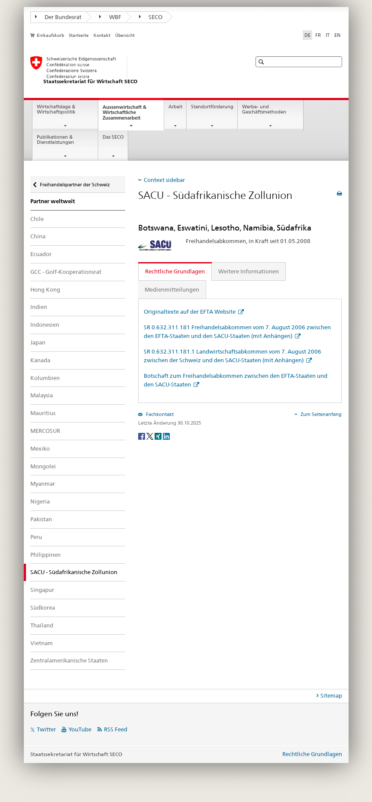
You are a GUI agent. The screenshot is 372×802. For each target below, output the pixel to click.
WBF (110, 17)
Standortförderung (212, 107)
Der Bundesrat (58, 17)
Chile (37, 218)
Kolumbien (45, 377)
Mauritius (42, 412)
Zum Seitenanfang (320, 414)
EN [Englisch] (337, 35)
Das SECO (113, 137)
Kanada (40, 360)
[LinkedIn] (166, 435)
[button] (262, 62)
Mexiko (40, 448)
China (37, 236)
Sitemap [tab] (331, 695)
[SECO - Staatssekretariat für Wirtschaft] (132, 70)
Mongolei (43, 466)
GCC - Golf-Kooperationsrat (65, 271)
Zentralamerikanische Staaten (69, 660)
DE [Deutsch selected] (307, 35)
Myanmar (42, 483)
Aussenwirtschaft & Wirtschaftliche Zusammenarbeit (129, 115)
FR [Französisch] (318, 35)
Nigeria (40, 501)
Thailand (41, 625)
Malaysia (41, 395)
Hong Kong (45, 289)
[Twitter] (150, 435)
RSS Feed (115, 729)
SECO (151, 17)
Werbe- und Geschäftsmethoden (264, 109)
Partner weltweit (52, 201)
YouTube (79, 729)
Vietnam (41, 643)
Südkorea (42, 607)
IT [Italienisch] (328, 35)
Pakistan (41, 519)
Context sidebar (164, 179)
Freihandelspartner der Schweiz (74, 182)
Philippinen (45, 554)
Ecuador (41, 253)
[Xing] (159, 435)
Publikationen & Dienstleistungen (55, 140)
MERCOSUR (45, 430)
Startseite (79, 35)
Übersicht (125, 35)
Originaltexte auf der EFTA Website (190, 311)
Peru (36, 536)
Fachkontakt (159, 414)
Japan (37, 342)
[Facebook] (142, 435)
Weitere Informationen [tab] (248, 271)
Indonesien (44, 324)
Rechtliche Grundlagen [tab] (175, 271)
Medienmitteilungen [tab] (172, 289)
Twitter (46, 729)
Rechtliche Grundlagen (312, 753)
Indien (38, 306)
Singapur (42, 589)
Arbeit (175, 107)
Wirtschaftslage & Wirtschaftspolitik (56, 109)
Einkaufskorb (50, 35)
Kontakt (102, 35)
